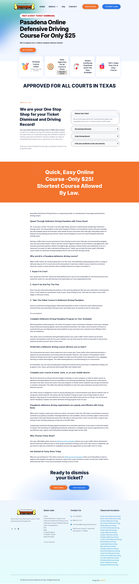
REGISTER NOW (49, 541)
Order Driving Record (51, 527)
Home (42, 7)
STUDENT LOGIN (49, 538)
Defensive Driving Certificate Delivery (56, 525)
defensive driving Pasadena (66, 441)
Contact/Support (49, 535)
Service (53, 6)
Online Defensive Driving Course (54, 519)
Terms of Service (49, 546)
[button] (40, 15)
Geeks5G (102, 581)
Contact (73, 7)
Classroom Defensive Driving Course (56, 522)
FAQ (63, 7)
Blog (45, 533)
